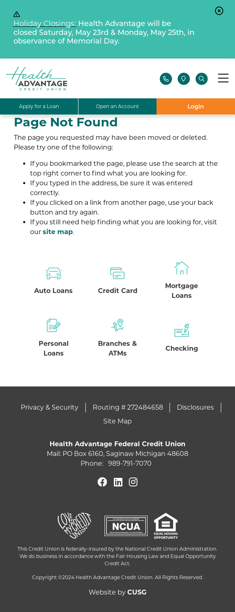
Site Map (117, 421)
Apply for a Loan (39, 106)
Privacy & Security (49, 407)
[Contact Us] (166, 79)
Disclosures (195, 407)
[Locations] (184, 79)
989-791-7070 (130, 463)
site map (58, 232)
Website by (117, 592)
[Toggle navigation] (223, 78)
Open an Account (117, 106)
